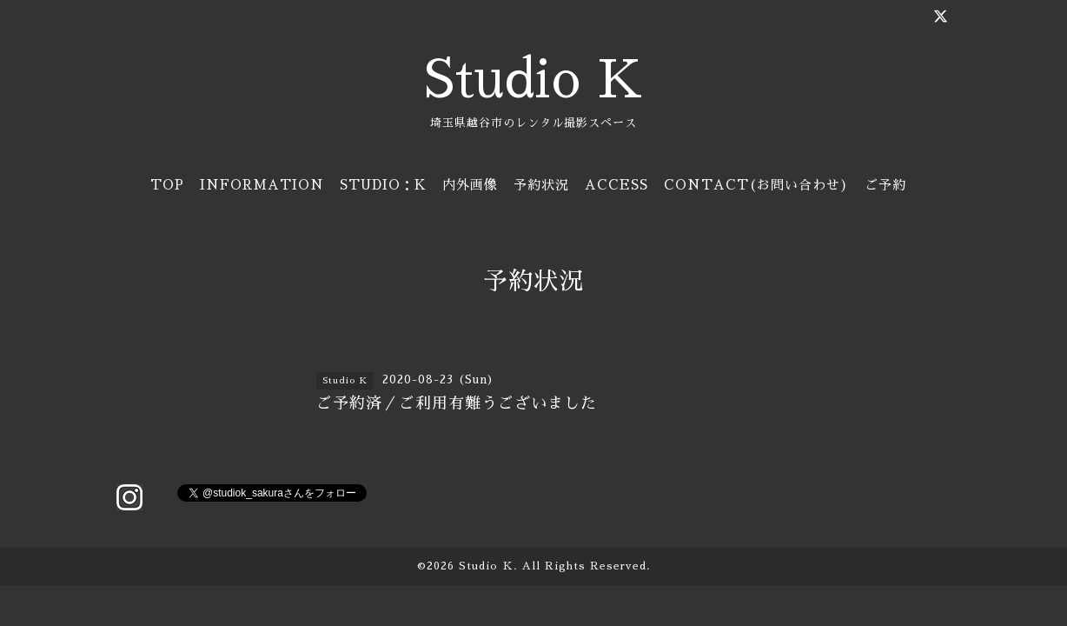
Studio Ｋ (486, 566)
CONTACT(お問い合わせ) (756, 184)
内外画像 (470, 184)
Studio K (533, 80)
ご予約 (885, 184)
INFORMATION (262, 184)
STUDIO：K (383, 184)
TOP (167, 184)
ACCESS (616, 184)
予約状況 (541, 184)
